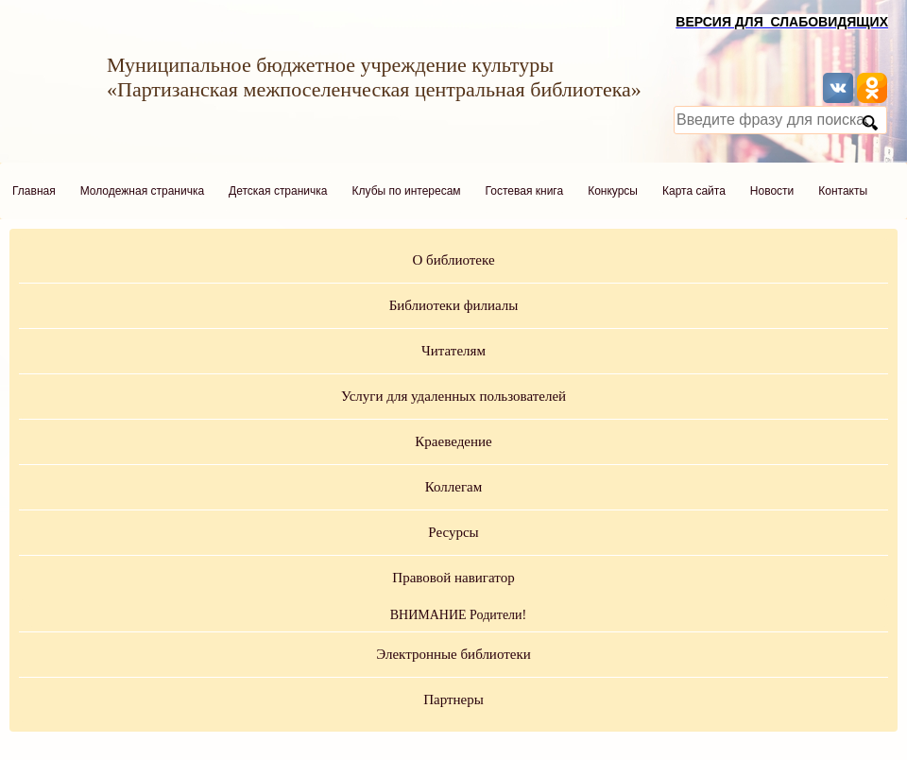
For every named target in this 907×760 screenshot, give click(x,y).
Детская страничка (278, 191)
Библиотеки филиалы (454, 305)
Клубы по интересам (406, 191)
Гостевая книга (525, 191)
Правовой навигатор (453, 577)
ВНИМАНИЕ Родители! (458, 615)
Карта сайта (694, 191)
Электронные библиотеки (453, 654)
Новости (772, 191)
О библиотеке (453, 260)
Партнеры (453, 699)
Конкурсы (613, 191)
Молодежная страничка (142, 191)
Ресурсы (453, 532)
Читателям (453, 350)
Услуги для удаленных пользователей (453, 396)
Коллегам (454, 486)
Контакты (842, 191)
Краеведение (453, 441)
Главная (34, 191)
